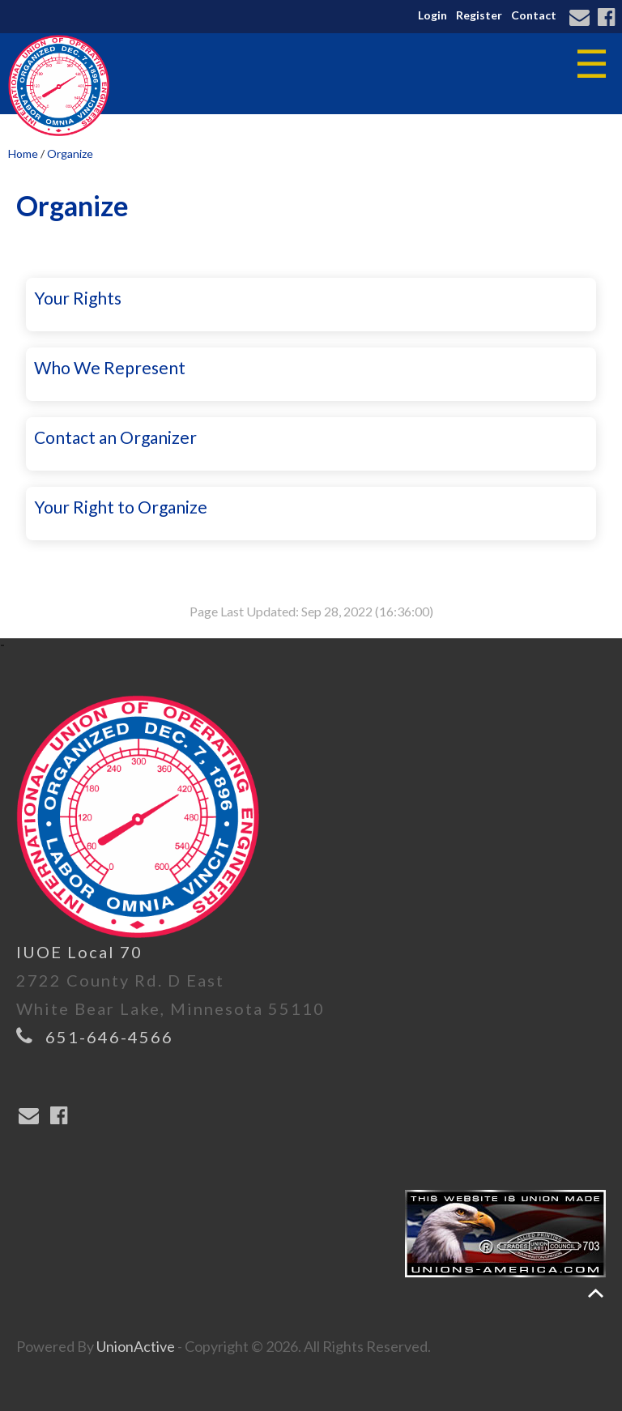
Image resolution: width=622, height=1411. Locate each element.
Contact (533, 15)
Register (479, 15)
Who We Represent (109, 367)
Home (23, 153)
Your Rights (77, 298)
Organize (70, 153)
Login (432, 15)
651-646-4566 (109, 1037)
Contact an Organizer (115, 437)
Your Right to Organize (120, 507)
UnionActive (135, 1346)
